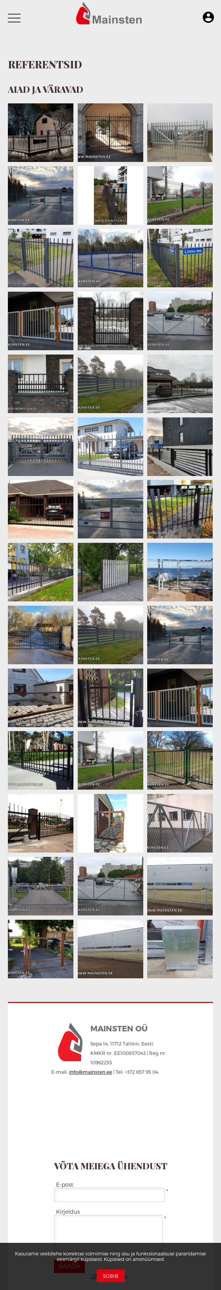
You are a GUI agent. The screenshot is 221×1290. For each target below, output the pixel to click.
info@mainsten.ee (90, 1072)
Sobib (110, 1276)
